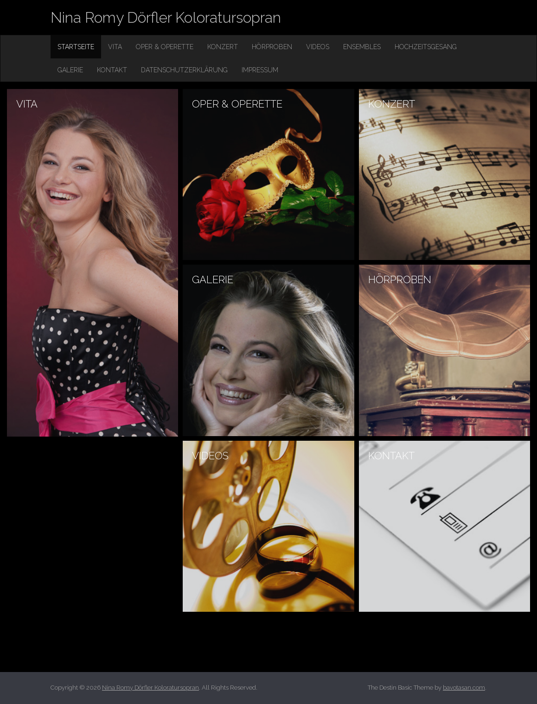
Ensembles (362, 47)
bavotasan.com (464, 687)
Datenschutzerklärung (184, 70)
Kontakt (112, 70)
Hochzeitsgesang (426, 47)
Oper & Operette (164, 47)
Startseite (76, 47)
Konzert (222, 47)
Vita (115, 47)
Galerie (70, 70)
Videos (317, 47)
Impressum (260, 70)
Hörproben (272, 47)
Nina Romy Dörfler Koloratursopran (166, 17)
